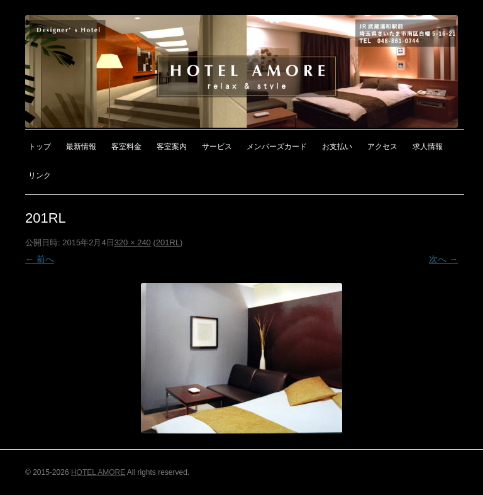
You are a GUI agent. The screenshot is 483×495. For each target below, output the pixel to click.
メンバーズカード (277, 146)
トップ (39, 146)
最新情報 (81, 146)
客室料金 (126, 146)
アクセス (382, 146)
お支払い (337, 146)
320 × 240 (132, 242)
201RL (168, 242)
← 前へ (39, 259)
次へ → (443, 259)
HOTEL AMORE (98, 472)
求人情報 (428, 146)
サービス (217, 146)
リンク (39, 175)
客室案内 (172, 146)
